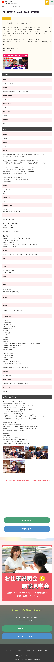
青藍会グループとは (31, 650)
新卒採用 (5, 650)
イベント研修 (47, 650)
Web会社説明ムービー (20, 650)
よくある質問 (27, 653)
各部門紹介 (40, 650)
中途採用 (11, 650)
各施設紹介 (19, 653)
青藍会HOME (34, 653)
